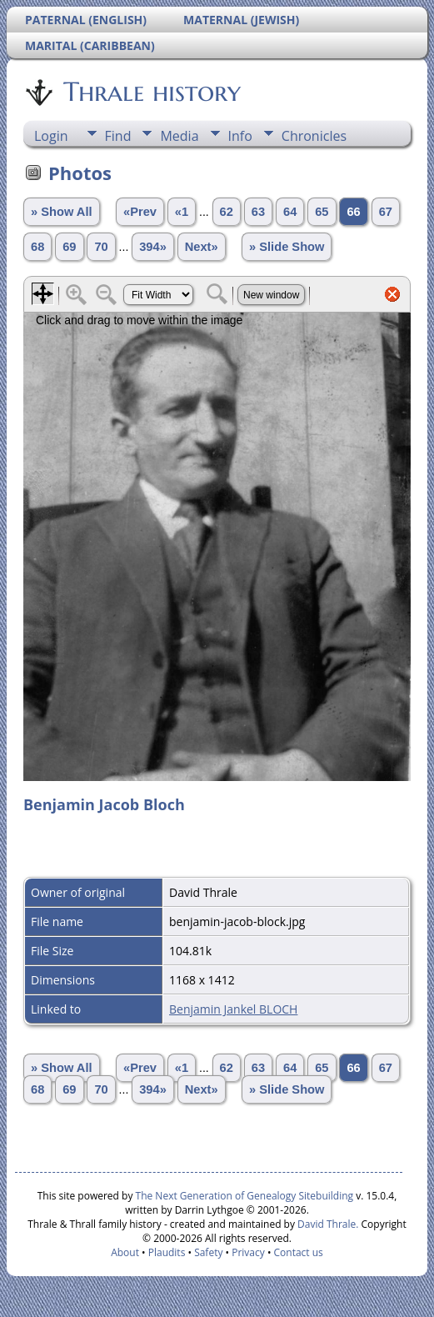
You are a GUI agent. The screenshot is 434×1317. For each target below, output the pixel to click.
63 (258, 211)
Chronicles (314, 136)
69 (69, 246)
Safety (208, 1252)
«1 (181, 211)
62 (226, 211)
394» (153, 246)
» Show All (61, 211)
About (125, 1252)
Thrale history (151, 91)
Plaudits (167, 1252)
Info (240, 136)
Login (51, 136)
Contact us (298, 1252)
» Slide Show (286, 246)
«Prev (140, 211)
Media (179, 136)
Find (118, 136)
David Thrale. (326, 1224)
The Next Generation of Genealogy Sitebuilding (245, 1196)
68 (37, 246)
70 (100, 246)
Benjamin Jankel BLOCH (233, 1009)
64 (290, 211)
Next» (201, 246)
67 (385, 211)
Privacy (248, 1252)
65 (321, 211)
